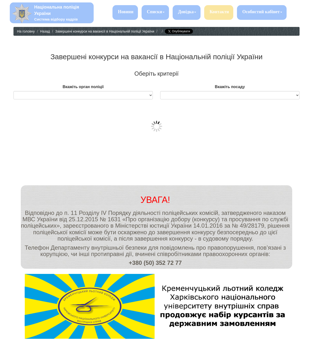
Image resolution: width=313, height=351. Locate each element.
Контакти (219, 11)
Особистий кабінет (262, 11)
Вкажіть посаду (230, 87)
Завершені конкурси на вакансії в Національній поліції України (104, 31)
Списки (156, 11)
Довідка (187, 11)
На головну (26, 31)
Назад (45, 31)
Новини (125, 11)
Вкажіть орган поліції (83, 87)
